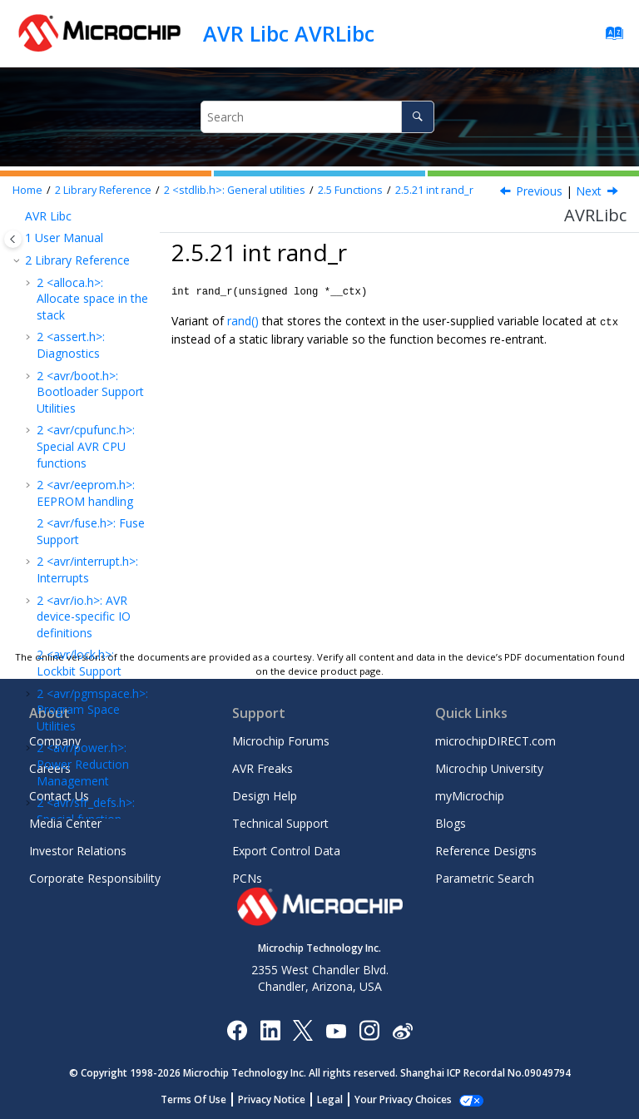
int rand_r (434, 190)
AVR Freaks (262, 768)
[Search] (417, 117)
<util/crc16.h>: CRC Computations (91, 580)
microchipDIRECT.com (495, 741)
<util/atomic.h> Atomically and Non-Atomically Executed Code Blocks (91, 525)
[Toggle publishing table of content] (13, 239)
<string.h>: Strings (89, 456)
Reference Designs (486, 851)
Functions (350, 190)
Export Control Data (286, 851)
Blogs (450, 823)
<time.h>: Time (81, 479)
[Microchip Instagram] (369, 1029)
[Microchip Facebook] (236, 1029)
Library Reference (103, 190)
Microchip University (489, 768)
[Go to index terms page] (609, 37)
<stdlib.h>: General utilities (234, 190)
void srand (88, 365)
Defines (78, 435)
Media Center (65, 823)
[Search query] (317, 117)
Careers (50, 768)
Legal (339, 1099)
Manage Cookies (403, 1099)
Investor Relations (77, 851)
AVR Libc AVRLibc (288, 33)
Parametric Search (484, 878)
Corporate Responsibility (95, 878)
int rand (98, 336)
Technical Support (280, 823)
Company (55, 741)
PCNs (247, 878)
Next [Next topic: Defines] (589, 191)
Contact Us (59, 796)
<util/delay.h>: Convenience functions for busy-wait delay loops (87, 634)
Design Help (264, 796)
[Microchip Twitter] (303, 1029)
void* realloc (92, 228)
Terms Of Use (202, 1099)
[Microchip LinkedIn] (270, 1029)
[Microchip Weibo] (402, 1030)
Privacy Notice (281, 1099)
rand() (243, 320)
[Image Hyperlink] (335, 1030)
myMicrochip (469, 796)
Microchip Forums (280, 741)
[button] (53, 220)
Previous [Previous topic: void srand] (539, 191)
